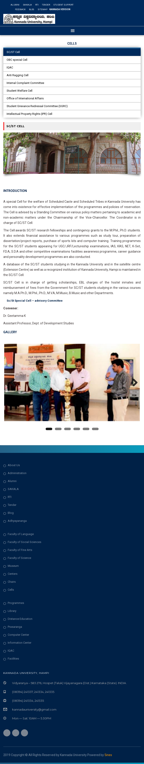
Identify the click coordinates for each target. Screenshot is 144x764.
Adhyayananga (17, 522)
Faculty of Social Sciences (24, 543)
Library (12, 612)
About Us (14, 466)
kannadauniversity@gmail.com (34, 711)
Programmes (16, 604)
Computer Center (18, 636)
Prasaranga (15, 628)
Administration (17, 474)
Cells (11, 591)
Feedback (20, 9)
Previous (10, 382)
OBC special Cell (17, 59)
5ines (108, 756)
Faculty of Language (21, 535)
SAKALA (13, 490)
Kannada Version (59, 9)
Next (133, 382)
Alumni (15, 5)
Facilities (13, 660)
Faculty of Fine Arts (20, 551)
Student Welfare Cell (19, 90)
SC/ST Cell (13, 52)
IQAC (10, 67)
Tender (46, 5)
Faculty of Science (19, 559)
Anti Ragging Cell (17, 75)
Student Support (63, 5)
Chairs (12, 583)
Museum (13, 567)
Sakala (27, 5)
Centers (12, 575)
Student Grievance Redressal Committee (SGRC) (37, 106)
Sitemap (43, 9)
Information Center (19, 644)
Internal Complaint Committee (25, 83)
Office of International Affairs (25, 98)
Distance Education (20, 620)
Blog (31, 9)
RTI (37, 5)
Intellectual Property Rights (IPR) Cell (29, 113)
